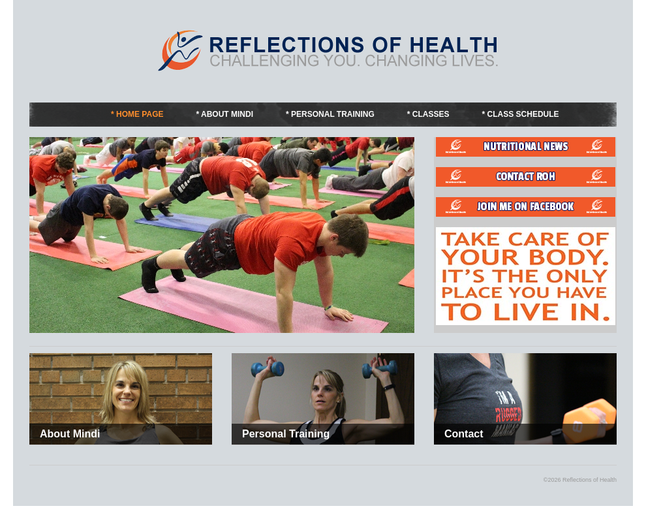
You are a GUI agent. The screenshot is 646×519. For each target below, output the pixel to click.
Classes (431, 114)
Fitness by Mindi (329, 50)
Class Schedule (523, 114)
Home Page (139, 114)
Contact (464, 433)
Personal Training (333, 114)
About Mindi (227, 114)
